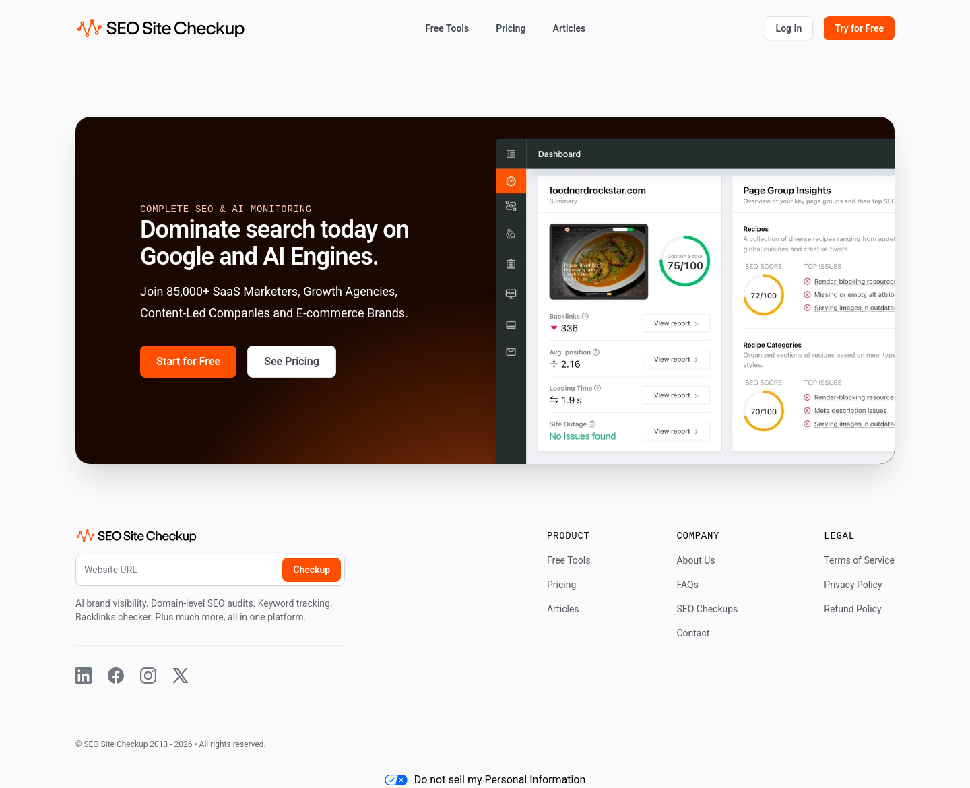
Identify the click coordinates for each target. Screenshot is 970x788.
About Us (695, 560)
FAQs (687, 584)
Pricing (510, 28)
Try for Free (859, 28)
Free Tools (447, 28)
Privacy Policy (853, 584)
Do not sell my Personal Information (485, 779)
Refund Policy (852, 608)
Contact (692, 633)
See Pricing (291, 361)
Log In (789, 28)
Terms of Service (859, 560)
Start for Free (188, 361)
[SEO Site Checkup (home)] (161, 28)
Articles (569, 28)
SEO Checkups (707, 608)
